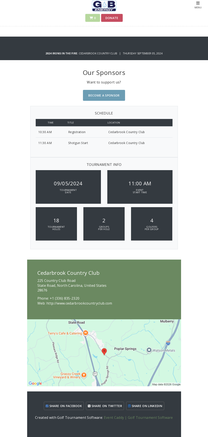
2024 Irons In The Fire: (62, 53)
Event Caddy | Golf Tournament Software (138, 417)
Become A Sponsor (103, 95)
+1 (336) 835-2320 (64, 298)
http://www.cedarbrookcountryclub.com (79, 303)
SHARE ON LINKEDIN (145, 406)
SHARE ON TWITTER (105, 406)
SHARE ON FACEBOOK (64, 406)
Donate (111, 18)
